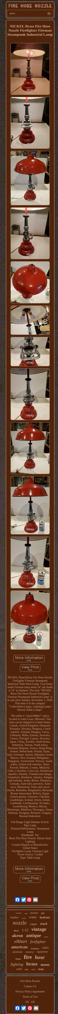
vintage (38, 929)
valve (45, 947)
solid (19, 969)
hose (39, 957)
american (19, 947)
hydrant (45, 917)
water (33, 917)
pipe (43, 913)
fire (28, 957)
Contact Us (30, 986)
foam (18, 959)
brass (32, 964)
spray (46, 937)
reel (26, 913)
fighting (17, 964)
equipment (42, 951)
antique (33, 935)
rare (33, 969)
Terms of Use (30, 996)
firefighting (35, 948)
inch (26, 969)
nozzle (20, 923)
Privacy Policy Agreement (30, 991)
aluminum (17, 952)
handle (24, 918)
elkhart (20, 941)
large (41, 969)
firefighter (38, 942)
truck (43, 924)
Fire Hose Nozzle (30, 981)
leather (14, 917)
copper (33, 924)
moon (45, 965)
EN (27, 1002)
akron (17, 935)
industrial (30, 952)
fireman (34, 913)
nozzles (19, 913)
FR (33, 1002)
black (16, 931)
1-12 (25, 930)
